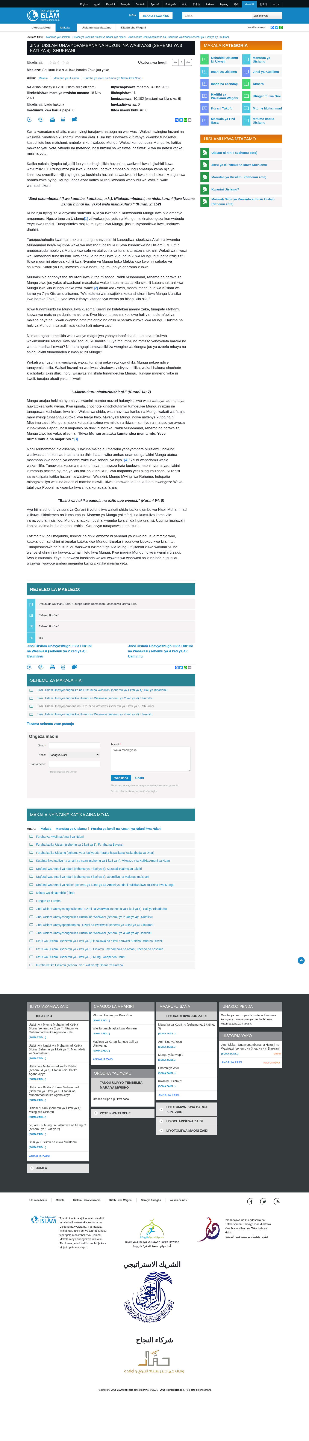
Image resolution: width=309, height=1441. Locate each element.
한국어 (263, 4)
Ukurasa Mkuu (41, 27)
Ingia (132, 15)
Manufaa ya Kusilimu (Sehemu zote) (238, 177)
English (84, 4)
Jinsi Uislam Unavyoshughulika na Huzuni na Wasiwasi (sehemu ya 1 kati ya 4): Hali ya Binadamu (98, 690)
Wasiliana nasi (256, 27)
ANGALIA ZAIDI (39, 1156)
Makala (65, 27)
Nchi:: (42, 754)
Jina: (42, 745)
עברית (276, 4)
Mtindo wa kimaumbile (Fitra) (52, 892)
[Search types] (267, 15)
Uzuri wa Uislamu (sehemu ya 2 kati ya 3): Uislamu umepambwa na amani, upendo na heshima (96, 949)
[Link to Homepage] (43, 15)
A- (175, 62)
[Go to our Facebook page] (250, 1201)
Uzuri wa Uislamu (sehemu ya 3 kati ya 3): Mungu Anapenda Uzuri (76, 957)
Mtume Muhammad (267, 108)
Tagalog (224, 4)
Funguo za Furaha (45, 901)
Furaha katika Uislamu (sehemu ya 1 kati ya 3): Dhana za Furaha (76, 965)
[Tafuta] (248, 15)
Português (170, 4)
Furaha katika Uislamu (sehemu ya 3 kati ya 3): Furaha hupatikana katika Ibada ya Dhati (91, 852)
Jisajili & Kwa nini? (155, 15)
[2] (96, 288)
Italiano (210, 4)
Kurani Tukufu (222, 108)
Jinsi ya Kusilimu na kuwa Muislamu (239, 165)
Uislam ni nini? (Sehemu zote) (234, 152)
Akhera (258, 84)
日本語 (196, 4)
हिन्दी (236, 4)
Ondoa (277, 1053)
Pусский (155, 4)
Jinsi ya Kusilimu (266, 71)
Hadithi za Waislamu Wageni (224, 96)
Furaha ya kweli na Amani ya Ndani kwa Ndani (99, 37)
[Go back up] (301, 960)
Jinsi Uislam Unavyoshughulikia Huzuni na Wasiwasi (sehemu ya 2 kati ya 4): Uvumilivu (59, 651)
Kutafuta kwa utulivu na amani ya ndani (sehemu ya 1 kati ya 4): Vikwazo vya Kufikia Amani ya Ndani (99, 860)
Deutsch (140, 4)
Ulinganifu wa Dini (267, 96)
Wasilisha (121, 778)
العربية (97, 4)
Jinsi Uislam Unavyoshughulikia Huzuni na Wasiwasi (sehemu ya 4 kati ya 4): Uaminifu (160, 651)
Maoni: (116, 744)
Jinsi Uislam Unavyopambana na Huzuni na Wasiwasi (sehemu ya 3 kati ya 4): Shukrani (91, 706)
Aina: (31, 78)
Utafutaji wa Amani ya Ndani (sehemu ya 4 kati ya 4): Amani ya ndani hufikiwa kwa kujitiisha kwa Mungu (101, 885)
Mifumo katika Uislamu (263, 120)
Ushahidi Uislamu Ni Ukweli (224, 59)
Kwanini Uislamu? (225, 189)
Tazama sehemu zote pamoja (50, 724)
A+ (188, 62)
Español (110, 4)
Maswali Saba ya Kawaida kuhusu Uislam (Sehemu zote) (242, 201)
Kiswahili (249, 4)
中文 (184, 4)
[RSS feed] (277, 1201)
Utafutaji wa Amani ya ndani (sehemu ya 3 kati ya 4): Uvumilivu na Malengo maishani (89, 876)
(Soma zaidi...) (37, 1037)
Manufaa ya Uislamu (58, 37)
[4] (126, 460)
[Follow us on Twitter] (263, 1201)
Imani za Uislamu (224, 71)
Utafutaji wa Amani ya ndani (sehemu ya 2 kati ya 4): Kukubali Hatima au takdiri (85, 868)
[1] (86, 219)
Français (125, 4)
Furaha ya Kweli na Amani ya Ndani (56, 836)
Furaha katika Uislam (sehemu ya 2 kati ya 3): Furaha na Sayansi (76, 844)
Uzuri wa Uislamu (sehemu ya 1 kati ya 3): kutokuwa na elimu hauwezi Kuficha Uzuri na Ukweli (95, 941)
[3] (76, 439)
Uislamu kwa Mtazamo (96, 27)
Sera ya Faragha (151, 1200)
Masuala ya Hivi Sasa (223, 120)
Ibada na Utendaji (224, 84)
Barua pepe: (38, 764)
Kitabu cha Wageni (133, 27)
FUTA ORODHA (271, 1062)
